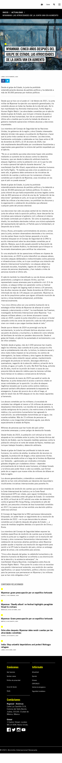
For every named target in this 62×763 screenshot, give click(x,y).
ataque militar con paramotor (23, 285)
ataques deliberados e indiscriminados (25, 259)
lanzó (10, 394)
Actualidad (17, 12)
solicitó (27, 499)
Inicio (5, 12)
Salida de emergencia (38, 687)
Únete (48, 4)
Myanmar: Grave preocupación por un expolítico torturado (27, 618)
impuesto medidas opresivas (35, 440)
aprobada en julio (18, 198)
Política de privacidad (13, 680)
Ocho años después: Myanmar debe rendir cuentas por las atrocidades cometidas (27, 631)
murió (13, 368)
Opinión (34, 676)
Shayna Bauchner (19, 562)
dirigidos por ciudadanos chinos (21, 463)
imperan (19, 353)
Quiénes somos (11, 676)
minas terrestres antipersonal (21, 298)
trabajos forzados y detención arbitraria (25, 445)
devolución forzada (42, 430)
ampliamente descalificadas (16, 144)
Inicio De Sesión (12, 687)
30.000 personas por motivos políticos (24, 190)
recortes (30, 407)
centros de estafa (11, 458)
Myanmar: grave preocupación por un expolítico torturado (26, 592)
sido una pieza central (26, 211)
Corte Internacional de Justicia (16, 491)
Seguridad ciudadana (38, 691)
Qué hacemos (11, 672)
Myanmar (13, 103)
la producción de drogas (19, 456)
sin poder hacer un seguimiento (24, 516)
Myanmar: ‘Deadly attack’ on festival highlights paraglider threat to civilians (27, 605)
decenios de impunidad (42, 481)
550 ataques (24, 394)
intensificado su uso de (29, 277)
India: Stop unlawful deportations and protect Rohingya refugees (26, 645)
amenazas (14, 430)
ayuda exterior (44, 407)
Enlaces (34, 680)
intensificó (32, 256)
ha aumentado (30, 338)
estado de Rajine (23, 422)
